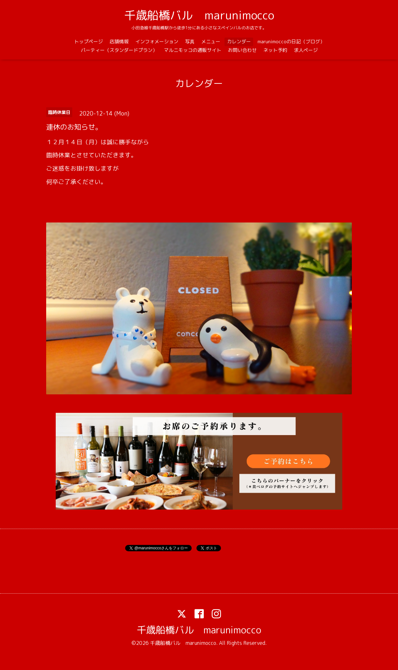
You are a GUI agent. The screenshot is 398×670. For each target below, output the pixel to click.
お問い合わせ (242, 50)
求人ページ (306, 50)
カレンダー (239, 41)
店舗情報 (119, 41)
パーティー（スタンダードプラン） (119, 50)
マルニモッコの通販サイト (192, 50)
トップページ (88, 41)
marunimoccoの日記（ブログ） (291, 41)
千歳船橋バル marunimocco (199, 15)
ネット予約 (275, 50)
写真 (190, 41)
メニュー (210, 41)
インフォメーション (156, 41)
